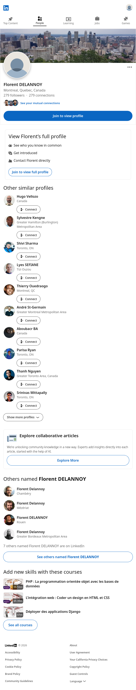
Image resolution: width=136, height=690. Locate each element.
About (73, 645)
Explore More (68, 460)
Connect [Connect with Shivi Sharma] (28, 256)
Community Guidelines (19, 681)
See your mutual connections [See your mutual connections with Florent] (40, 103)
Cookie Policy (13, 667)
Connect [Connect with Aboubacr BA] (28, 342)
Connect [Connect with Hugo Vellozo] (28, 209)
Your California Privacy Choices (89, 659)
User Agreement (80, 652)
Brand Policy (12, 674)
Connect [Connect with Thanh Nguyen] (28, 384)
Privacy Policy (13, 659)
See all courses (20, 625)
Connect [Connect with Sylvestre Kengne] (28, 235)
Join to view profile (68, 116)
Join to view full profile (30, 172)
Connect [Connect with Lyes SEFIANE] (28, 278)
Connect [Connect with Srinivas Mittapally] (28, 406)
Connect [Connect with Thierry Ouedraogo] (28, 299)
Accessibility (12, 652)
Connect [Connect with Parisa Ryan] (28, 363)
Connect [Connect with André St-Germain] (28, 320)
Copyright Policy (80, 667)
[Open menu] (129, 67)
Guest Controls (79, 674)
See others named (68, 557)
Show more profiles (23, 417)
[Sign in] (129, 8)
